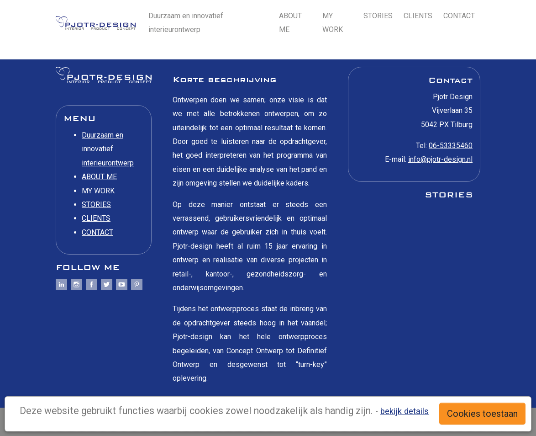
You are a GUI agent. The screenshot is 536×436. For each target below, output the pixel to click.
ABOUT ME (290, 22)
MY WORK (332, 22)
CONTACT (459, 15)
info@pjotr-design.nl (440, 159)
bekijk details (404, 411)
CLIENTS (418, 15)
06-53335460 (451, 145)
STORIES (378, 15)
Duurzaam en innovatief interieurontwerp (185, 22)
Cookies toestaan (482, 413)
